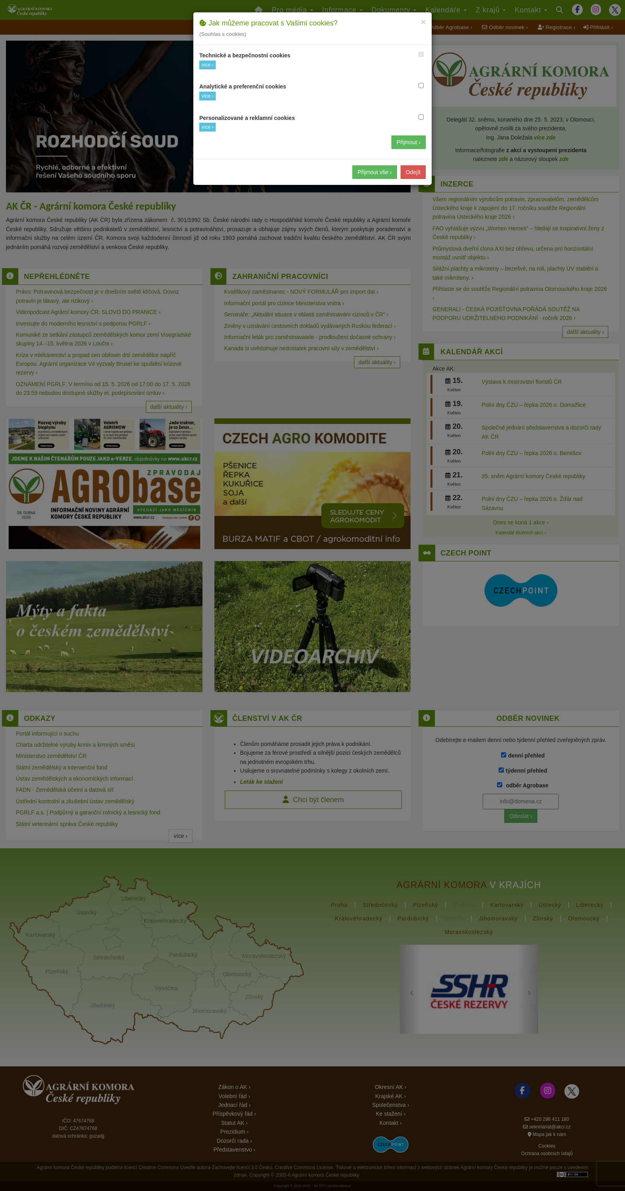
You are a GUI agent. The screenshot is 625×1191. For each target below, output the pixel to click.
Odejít (413, 172)
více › (207, 65)
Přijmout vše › (375, 172)
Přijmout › (409, 142)
